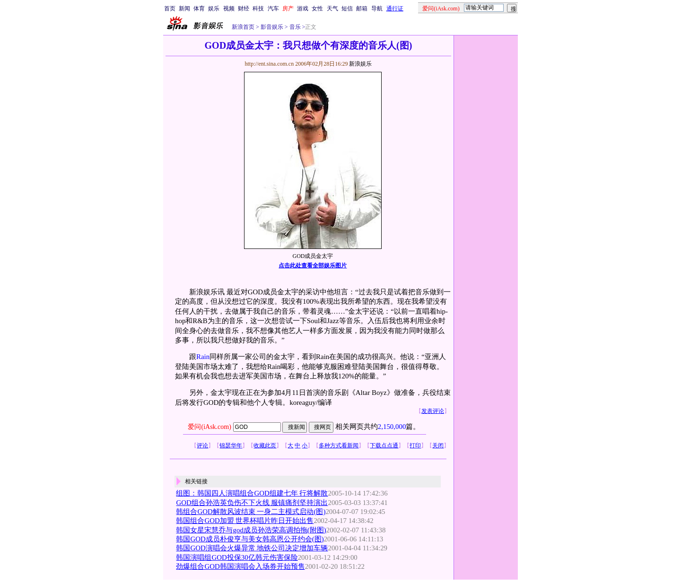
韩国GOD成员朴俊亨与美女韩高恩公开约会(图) (249, 539)
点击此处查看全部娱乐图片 (313, 265)
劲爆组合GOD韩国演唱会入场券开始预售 (240, 566)
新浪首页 (243, 27)
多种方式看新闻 (338, 445)
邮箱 (361, 8)
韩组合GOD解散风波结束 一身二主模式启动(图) (250, 511)
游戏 (302, 8)
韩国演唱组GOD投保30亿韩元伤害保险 (236, 557)
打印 (415, 445)
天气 (332, 8)
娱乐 (213, 8)
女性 (317, 8)
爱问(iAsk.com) (209, 426)
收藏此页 (264, 445)
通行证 (394, 8)
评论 (202, 445)
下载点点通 (384, 445)
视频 (229, 8)
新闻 (184, 8)
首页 (169, 8)
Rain (203, 356)
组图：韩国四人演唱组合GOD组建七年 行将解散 (252, 493)
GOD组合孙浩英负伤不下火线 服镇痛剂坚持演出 (252, 502)
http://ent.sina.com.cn (269, 63)
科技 (258, 8)
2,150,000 (392, 426)
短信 (347, 8)
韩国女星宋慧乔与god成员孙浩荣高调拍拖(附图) (251, 530)
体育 (199, 8)
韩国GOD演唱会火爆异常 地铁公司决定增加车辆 (252, 548)
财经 (243, 8)
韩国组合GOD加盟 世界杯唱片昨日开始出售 (245, 520)
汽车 (273, 8)
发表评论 (432, 411)
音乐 (294, 27)
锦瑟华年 (230, 445)
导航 (377, 8)
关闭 (438, 445)
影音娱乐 (272, 27)
